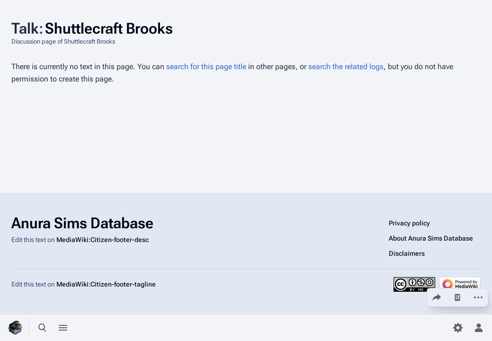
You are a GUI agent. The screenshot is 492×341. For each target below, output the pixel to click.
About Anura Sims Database (431, 238)
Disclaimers (407, 253)
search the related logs (346, 66)
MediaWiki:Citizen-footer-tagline (106, 284)
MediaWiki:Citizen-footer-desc (102, 239)
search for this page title (206, 66)
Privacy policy (409, 223)
